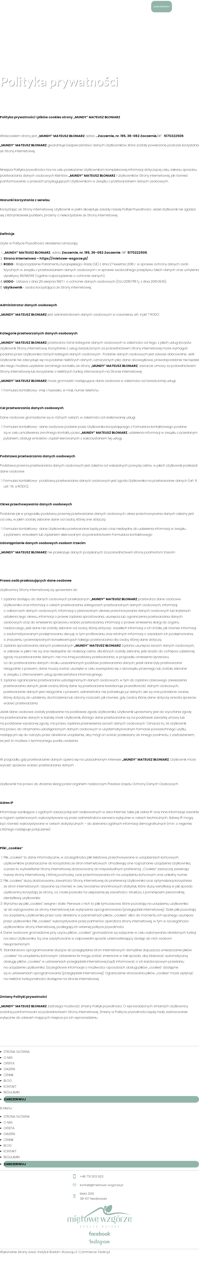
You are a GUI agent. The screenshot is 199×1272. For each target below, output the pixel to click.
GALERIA (9, 1069)
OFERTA (9, 1063)
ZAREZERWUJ (15, 1099)
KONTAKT (10, 1086)
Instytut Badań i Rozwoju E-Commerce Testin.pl (74, 1252)
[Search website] (176, 6)
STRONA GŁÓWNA (17, 1051)
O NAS (8, 1057)
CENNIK (9, 1075)
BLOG (8, 1080)
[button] (99, 1108)
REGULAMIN (12, 1092)
